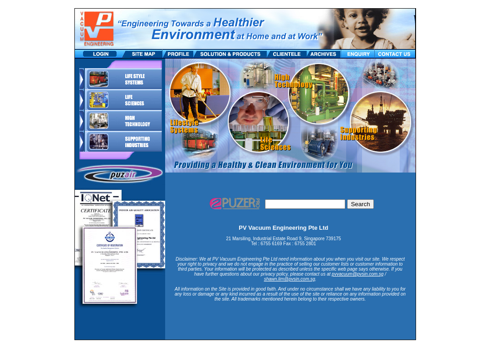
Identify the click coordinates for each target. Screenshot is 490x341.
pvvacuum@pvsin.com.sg (357, 274)
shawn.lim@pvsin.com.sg (289, 279)
